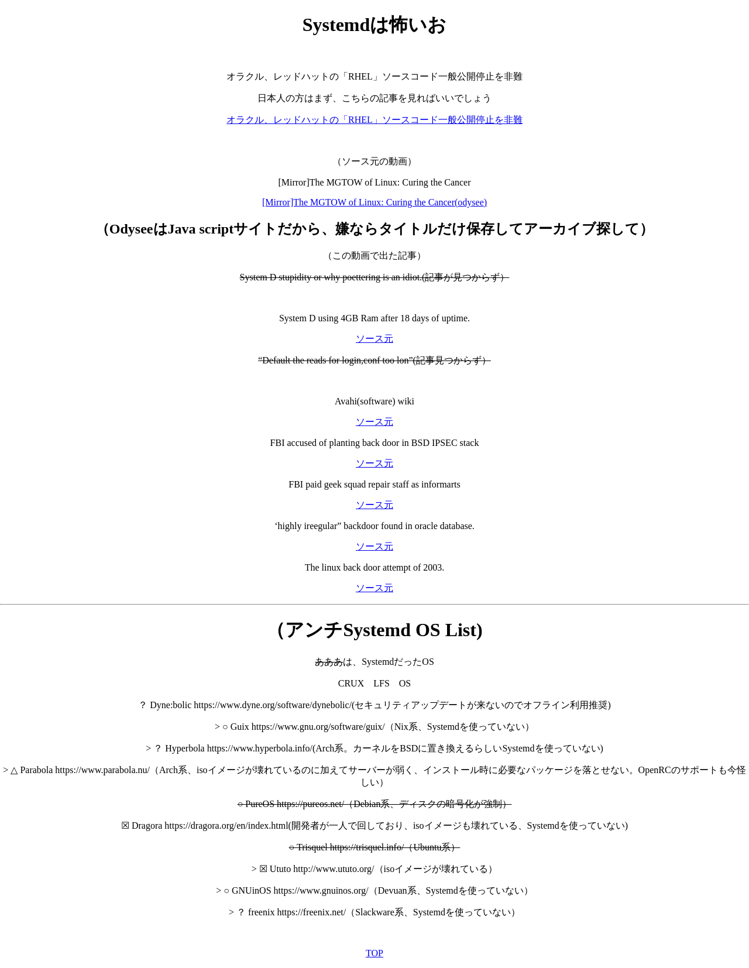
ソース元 (374, 339)
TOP (374, 953)
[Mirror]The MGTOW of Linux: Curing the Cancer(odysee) (374, 202)
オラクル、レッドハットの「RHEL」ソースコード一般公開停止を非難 (374, 120)
